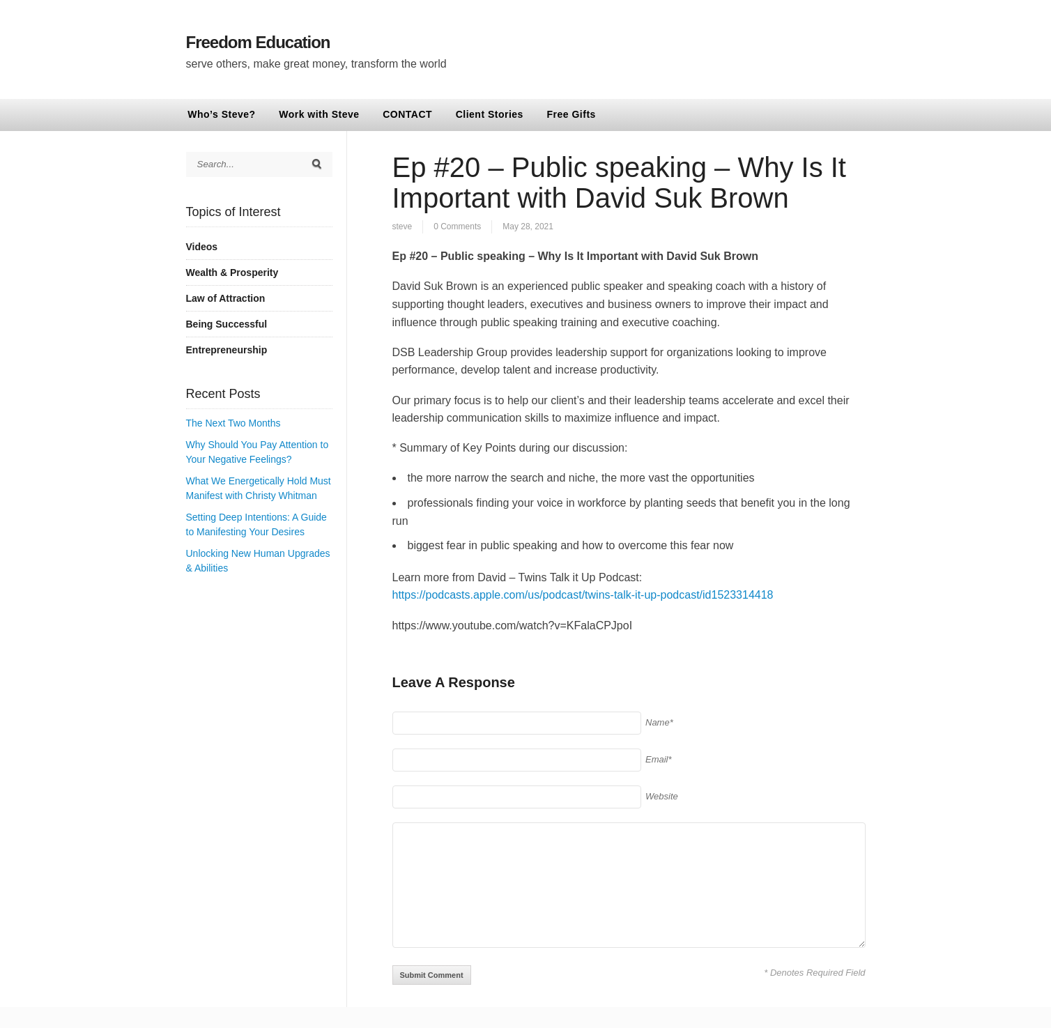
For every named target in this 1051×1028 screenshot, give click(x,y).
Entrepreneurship (227, 349)
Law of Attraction (226, 298)
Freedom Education (258, 42)
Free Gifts (571, 114)
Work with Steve (319, 114)
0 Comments (457, 226)
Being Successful (227, 324)
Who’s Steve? (221, 114)
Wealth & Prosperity (232, 272)
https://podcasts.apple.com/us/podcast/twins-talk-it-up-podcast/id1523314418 (583, 595)
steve (402, 226)
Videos (202, 246)
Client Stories (489, 114)
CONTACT (407, 114)
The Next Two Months (233, 423)
